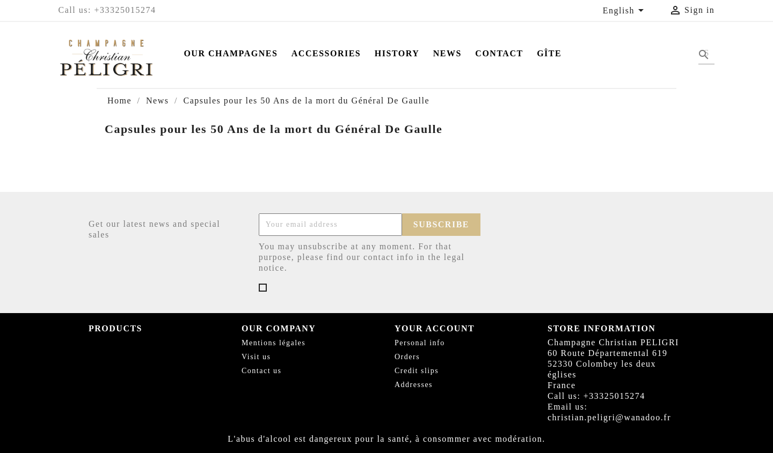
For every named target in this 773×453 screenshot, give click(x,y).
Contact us (262, 371)
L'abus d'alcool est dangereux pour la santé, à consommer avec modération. (386, 438)
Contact (499, 53)
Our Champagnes (231, 53)
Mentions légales (273, 343)
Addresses (414, 385)
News (447, 53)
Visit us (256, 357)
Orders (407, 357)
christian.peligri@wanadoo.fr (609, 417)
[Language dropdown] (625, 11)
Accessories (326, 53)
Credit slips (417, 371)
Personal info (420, 343)
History (397, 53)
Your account (435, 328)
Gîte (549, 53)
